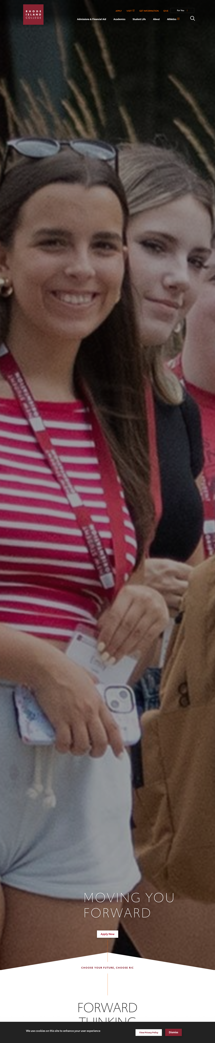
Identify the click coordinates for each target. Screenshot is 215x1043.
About (156, 19)
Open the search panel (192, 18)
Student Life (139, 19)
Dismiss (173, 1032)
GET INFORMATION (149, 10)
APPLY (119, 10)
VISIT (129, 10)
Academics (119, 19)
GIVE (165, 10)
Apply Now (108, 934)
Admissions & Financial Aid (91, 19)
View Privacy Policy (148, 1032)
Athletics (171, 19)
